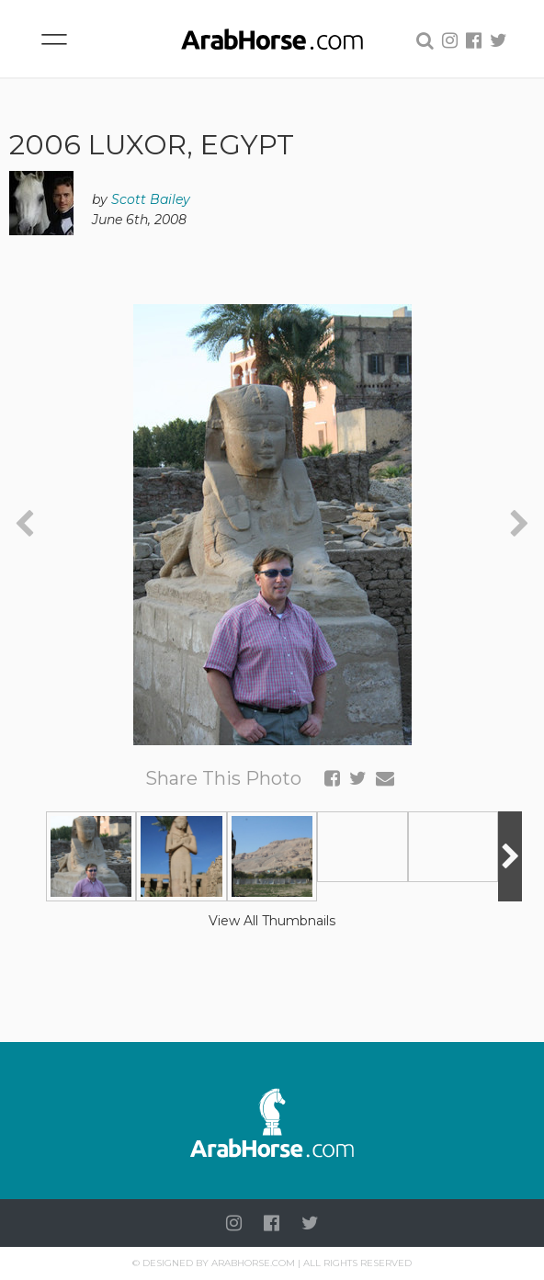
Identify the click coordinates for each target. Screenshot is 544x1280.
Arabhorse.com (253, 1263)
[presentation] (24, 524)
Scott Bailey (150, 199)
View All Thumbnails (272, 920)
